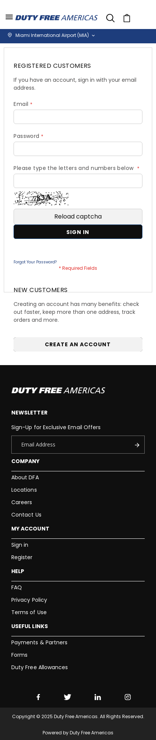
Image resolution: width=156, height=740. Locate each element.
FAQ (16, 587)
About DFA (25, 477)
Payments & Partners (39, 642)
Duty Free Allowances (39, 667)
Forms (19, 655)
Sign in (19, 545)
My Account (30, 528)
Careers (21, 502)
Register (22, 557)
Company (25, 461)
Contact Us (26, 514)
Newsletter (29, 412)
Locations (24, 490)
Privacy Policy (29, 600)
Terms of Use (29, 612)
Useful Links (29, 626)
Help (17, 571)
